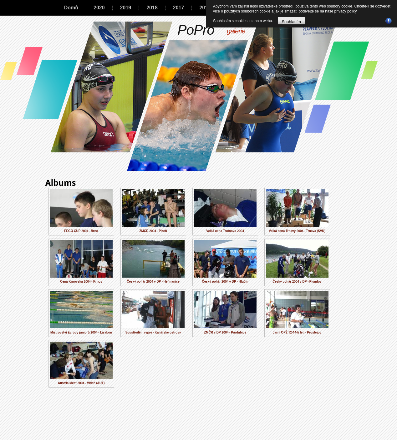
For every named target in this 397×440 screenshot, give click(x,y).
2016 (205, 7)
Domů (71, 7)
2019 (125, 7)
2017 (178, 7)
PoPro (195, 29)
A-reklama (207, 436)
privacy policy (345, 11)
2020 (99, 7)
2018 (152, 7)
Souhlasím (291, 21)
